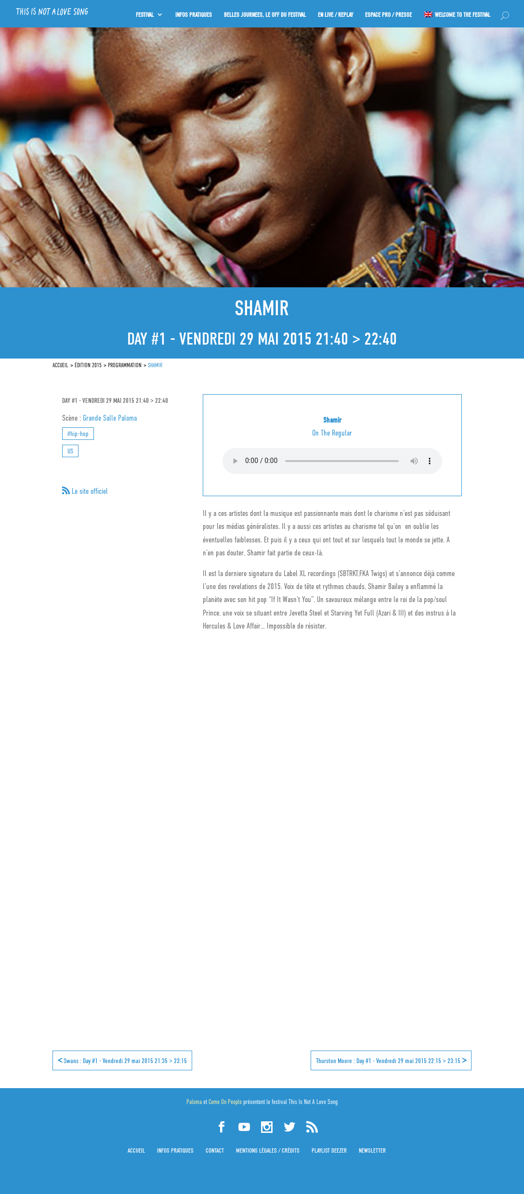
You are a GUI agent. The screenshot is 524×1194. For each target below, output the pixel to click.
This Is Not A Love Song (313, 1101)
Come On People (225, 1101)
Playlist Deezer (329, 1150)
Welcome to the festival (462, 13)
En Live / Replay (334, 13)
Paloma (194, 1101)
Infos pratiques (175, 1150)
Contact (215, 1150)
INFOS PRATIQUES (191, 13)
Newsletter (372, 1150)
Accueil (136, 1150)
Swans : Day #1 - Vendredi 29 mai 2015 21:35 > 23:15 (122, 1060)
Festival (142, 13)
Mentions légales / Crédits (268, 1150)
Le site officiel (89, 491)
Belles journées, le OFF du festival (263, 13)
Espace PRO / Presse (388, 13)
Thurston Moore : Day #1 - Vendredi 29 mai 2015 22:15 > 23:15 (391, 1060)
